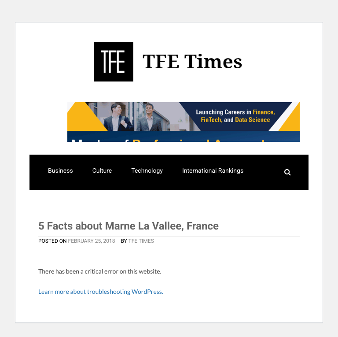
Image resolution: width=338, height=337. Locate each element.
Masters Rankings (72, 208)
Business (60, 170)
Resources (131, 208)
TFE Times (141, 241)
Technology (147, 170)
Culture (102, 170)
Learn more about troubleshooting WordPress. (100, 291)
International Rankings (212, 170)
